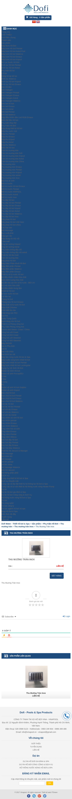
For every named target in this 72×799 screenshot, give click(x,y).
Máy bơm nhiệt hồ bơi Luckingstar (16, 365)
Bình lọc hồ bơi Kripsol (11, 81)
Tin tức (4, 500)
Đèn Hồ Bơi (6, 87)
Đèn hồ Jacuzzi (8, 470)
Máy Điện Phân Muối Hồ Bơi (14, 263)
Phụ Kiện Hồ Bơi (9, 126)
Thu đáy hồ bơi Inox (10, 216)
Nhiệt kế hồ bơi (8, 291)
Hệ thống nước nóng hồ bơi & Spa (16, 497)
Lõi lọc (4, 73)
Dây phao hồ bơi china (11, 225)
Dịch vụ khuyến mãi (10, 481)
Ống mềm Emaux (9, 431)
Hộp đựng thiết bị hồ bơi (12, 128)
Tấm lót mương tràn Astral (13, 159)
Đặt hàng (57, 576)
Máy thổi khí (7, 343)
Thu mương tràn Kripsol (12, 172)
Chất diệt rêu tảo (9, 310)
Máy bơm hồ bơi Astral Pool (13, 51)
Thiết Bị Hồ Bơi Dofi (10, 255)
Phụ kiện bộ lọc (8, 70)
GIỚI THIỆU (7, 35)
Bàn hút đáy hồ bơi (10, 440)
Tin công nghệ (8, 503)
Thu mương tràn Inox (11, 178)
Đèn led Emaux (8, 106)
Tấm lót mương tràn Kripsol (13, 156)
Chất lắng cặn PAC (10, 313)
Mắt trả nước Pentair (10, 189)
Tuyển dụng (7, 517)
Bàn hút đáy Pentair (10, 442)
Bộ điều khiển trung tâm (12, 288)
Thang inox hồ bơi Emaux (12, 302)
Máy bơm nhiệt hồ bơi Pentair (14, 362)
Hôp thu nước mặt (9, 131)
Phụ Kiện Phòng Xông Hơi (13, 327)
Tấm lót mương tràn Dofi (12, 153)
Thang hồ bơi (7, 299)
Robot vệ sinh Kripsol (11, 390)
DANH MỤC (11, 29)
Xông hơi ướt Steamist (11, 338)
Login (66, 616)
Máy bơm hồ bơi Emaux (12, 57)
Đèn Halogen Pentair (10, 92)
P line (4, 379)
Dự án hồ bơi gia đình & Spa (14, 492)
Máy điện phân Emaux (11, 272)
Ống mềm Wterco (9, 437)
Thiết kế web (46, 792)
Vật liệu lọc (6, 296)
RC (3, 385)
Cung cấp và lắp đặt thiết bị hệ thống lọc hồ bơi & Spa (25, 484)
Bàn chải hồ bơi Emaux (11, 398)
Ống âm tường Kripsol (11, 244)
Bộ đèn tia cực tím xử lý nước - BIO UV (18, 283)
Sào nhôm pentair (9, 420)
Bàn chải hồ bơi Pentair (11, 396)
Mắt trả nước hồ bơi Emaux (13, 186)
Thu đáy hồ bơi (8, 200)
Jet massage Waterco (11, 467)
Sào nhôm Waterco (10, 426)
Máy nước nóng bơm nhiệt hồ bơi (16, 360)
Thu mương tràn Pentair (12, 170)
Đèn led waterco (8, 115)
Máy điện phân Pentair (11, 266)
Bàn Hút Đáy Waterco (11, 448)
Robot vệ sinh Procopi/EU (13, 373)
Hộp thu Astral (8, 142)
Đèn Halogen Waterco (11, 101)
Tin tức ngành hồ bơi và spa (13, 509)
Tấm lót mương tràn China (13, 161)
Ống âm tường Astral (10, 247)
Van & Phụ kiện (8, 346)
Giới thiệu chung (9, 37)
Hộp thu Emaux (8, 137)
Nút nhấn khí (7, 456)
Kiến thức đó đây (9, 514)
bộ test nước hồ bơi (10, 294)
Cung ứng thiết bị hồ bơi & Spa (15, 478)
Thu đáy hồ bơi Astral (11, 211)
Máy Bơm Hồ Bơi (9, 46)
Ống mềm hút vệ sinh (11, 429)
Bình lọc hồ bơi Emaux (11, 84)
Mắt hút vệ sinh (8, 181)
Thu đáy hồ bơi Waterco (12, 214)
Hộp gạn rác (7, 236)
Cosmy (5, 382)
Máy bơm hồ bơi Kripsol (12, 59)
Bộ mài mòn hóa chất (11, 285)
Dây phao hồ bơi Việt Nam (13, 222)
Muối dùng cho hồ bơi (11, 321)
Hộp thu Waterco (9, 145)
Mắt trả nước (7, 183)
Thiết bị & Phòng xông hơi (13, 324)
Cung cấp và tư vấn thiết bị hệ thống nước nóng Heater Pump (28, 486)
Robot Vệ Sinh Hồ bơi (11, 371)
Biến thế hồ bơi (8, 148)
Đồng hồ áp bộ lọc (9, 76)
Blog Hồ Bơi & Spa (10, 511)
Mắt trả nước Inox (9, 197)
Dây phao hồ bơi (9, 219)
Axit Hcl (5, 316)
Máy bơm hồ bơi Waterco (12, 54)
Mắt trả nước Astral (10, 194)
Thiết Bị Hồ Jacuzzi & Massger (15, 451)
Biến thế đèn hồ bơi (10, 120)
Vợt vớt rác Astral (9, 415)
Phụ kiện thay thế (9, 123)
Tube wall (6, 241)
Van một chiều (8, 351)
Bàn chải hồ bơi (8, 393)
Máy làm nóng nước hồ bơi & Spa (16, 357)
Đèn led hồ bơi (8, 103)
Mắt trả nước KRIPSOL (11, 192)
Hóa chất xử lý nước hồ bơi (13, 305)
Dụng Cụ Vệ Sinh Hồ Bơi (12, 368)
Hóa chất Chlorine (9, 307)
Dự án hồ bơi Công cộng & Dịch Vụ (17, 495)
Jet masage (6, 459)
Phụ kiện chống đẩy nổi (12, 250)
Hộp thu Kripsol (8, 139)
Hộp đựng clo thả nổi (10, 238)
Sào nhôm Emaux (9, 423)
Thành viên (6, 40)
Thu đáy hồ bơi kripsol (11, 208)
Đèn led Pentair (8, 112)
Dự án (4, 489)
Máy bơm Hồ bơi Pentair (12, 48)
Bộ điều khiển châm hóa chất (14, 277)
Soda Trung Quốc (9, 318)
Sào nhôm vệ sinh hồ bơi (12, 418)
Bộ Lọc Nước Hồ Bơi (10, 62)
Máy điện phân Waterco (12, 269)
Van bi (4, 349)
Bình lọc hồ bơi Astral (11, 68)
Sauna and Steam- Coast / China (16, 329)
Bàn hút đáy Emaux (10, 445)
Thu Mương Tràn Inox (36, 693)
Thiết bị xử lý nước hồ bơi (13, 274)
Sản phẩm (6, 43)
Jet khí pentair (8, 462)
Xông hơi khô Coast (10, 335)
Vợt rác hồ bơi (8, 404)
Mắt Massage (7, 230)
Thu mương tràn (8, 164)
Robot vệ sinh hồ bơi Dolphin (14, 387)
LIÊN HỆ (5, 520)
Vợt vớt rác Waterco (10, 412)
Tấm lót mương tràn (10, 150)
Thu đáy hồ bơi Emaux (11, 205)
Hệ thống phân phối (10, 473)
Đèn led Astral (7, 109)
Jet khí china (7, 464)
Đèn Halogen (7, 90)
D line (4, 376)
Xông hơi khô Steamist (11, 340)
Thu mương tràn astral (11, 175)
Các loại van (7, 227)
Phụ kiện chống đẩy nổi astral (14, 252)
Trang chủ (6, 32)
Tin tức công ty (8, 506)
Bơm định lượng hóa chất (12, 280)
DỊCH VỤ (6, 475)
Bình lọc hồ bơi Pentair (11, 65)
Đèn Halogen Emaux (10, 95)
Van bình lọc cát (8, 354)
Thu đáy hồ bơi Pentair (11, 203)
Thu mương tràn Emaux (12, 167)
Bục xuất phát (7, 233)
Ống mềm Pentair (9, 434)
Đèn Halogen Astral (10, 98)
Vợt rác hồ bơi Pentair (11, 407)
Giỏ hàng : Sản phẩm (38, 17)
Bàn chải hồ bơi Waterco (12, 401)
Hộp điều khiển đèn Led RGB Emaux (17, 117)
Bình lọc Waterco (9, 79)
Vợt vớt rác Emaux (10, 409)
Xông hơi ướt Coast (10, 332)
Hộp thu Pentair (8, 134)
